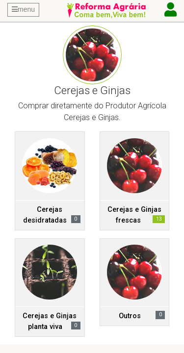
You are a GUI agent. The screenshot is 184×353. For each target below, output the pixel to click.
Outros (130, 316)
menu (23, 9)
